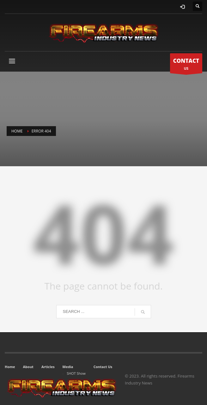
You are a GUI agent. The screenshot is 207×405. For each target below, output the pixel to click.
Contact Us (103, 366)
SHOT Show (76, 373)
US (186, 64)
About (28, 366)
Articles (48, 366)
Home (10, 366)
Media (68, 366)
